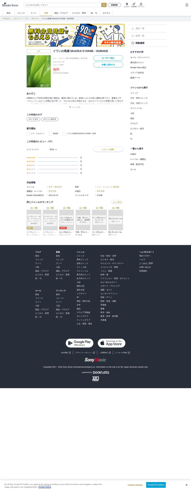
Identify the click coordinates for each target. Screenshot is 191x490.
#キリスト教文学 (49, 119)
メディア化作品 (137, 73)
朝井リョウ (96, 235)
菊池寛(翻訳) (74, 58)
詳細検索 (114, 5)
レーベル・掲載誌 (138, 159)
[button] (122, 353)
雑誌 (132, 118)
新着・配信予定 (137, 164)
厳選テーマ (135, 78)
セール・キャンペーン (140, 57)
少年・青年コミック (139, 98)
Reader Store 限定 (138, 67)
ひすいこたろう (65, 235)
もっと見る (75, 107)
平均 (52, 149)
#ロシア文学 (33, 119)
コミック (134, 93)
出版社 (133, 154)
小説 (132, 113)
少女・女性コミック (139, 103)
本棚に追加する (108, 65)
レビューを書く (59, 65)
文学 (26, 19)
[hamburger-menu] (187, 5)
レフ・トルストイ (37, 133)
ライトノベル (136, 108)
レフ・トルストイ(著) (61, 58)
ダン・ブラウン (32, 235)
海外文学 (34, 19)
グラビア (134, 123)
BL (131, 134)
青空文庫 (84, 58)
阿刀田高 (79, 235)
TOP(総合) (6, 19)
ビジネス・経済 (137, 128)
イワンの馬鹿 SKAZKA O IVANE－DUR (81, 133)
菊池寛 (55, 133)
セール (133, 169)
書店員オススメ (137, 62)
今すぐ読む (108, 58)
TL (131, 139)
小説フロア (17, 19)
